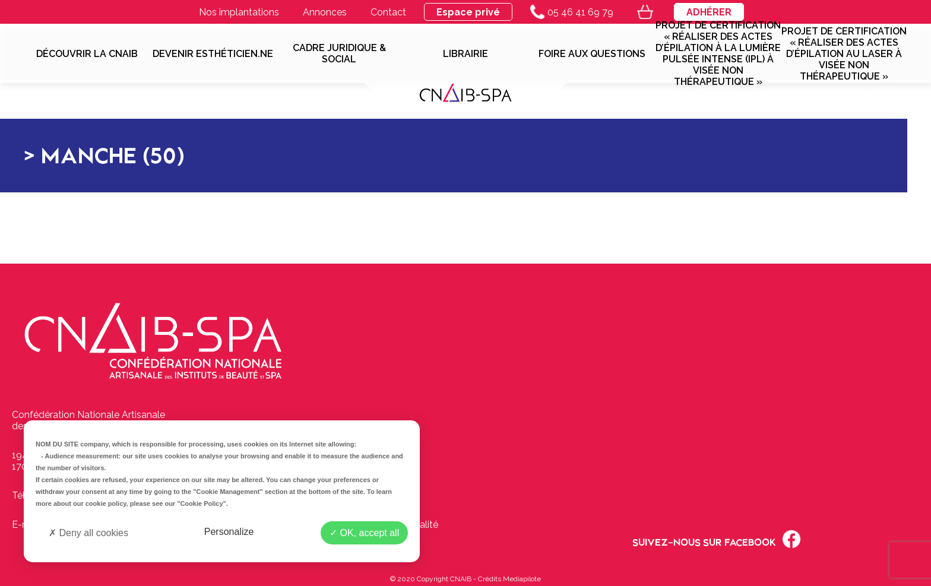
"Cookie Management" (227, 491)
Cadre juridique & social (339, 53)
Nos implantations (239, 12)
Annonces (325, 12)
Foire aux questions (592, 53)
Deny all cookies (88, 533)
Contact (388, 12)
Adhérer (709, 12)
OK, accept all (364, 533)
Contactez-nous (368, 466)
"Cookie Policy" (201, 503)
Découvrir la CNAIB (87, 53)
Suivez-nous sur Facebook (716, 539)
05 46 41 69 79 (571, 12)
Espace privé (468, 12)
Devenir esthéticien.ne (213, 53)
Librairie (465, 53)
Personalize (229, 532)
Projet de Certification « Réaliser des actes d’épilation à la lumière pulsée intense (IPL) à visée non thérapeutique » (718, 53)
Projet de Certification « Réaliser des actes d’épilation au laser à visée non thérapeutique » (844, 54)
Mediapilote (522, 579)
